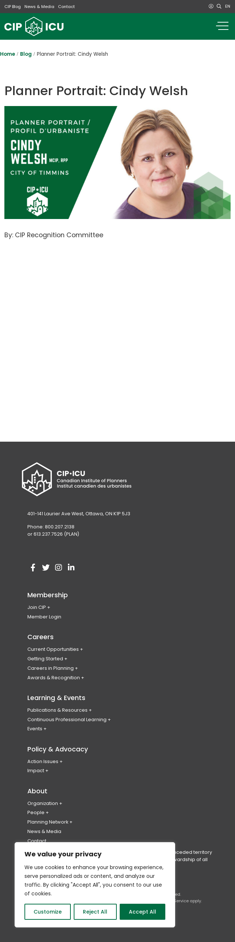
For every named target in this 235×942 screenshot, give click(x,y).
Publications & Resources (57, 710)
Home (7, 54)
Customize (48, 911)
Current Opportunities (53, 649)
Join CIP (36, 607)
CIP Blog (12, 6)
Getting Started (45, 659)
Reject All (95, 911)
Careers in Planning (50, 668)
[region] (95, 884)
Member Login (44, 617)
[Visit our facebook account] (32, 567)
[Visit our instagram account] (58, 567)
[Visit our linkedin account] (71, 567)
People (36, 812)
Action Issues (42, 761)
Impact (35, 770)
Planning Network (47, 822)
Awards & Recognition (53, 678)
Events (34, 729)
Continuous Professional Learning (67, 719)
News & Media (39, 6)
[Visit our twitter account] (45, 567)
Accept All (142, 911)
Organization (42, 803)
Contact (66, 6)
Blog (26, 54)
